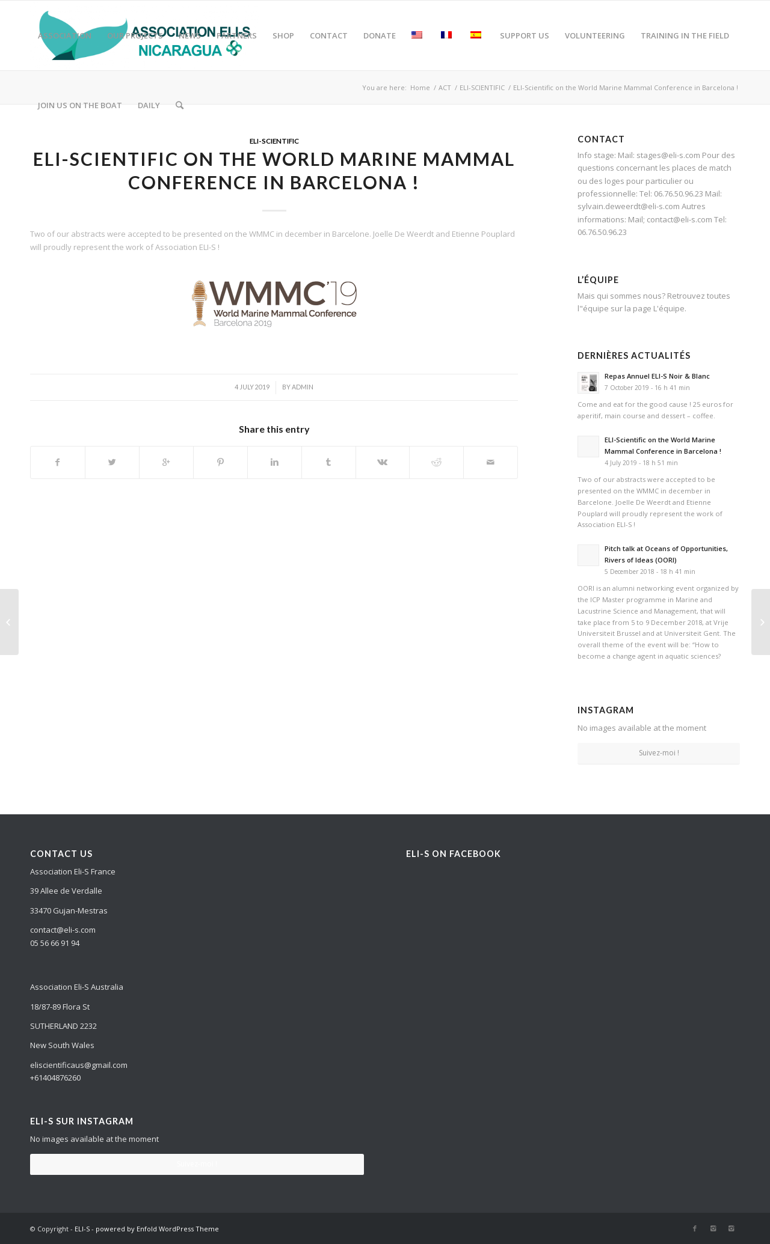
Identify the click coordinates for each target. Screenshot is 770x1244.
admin (302, 387)
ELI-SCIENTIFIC (274, 140)
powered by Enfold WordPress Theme (157, 1228)
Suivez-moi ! (659, 753)
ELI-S (82, 1228)
